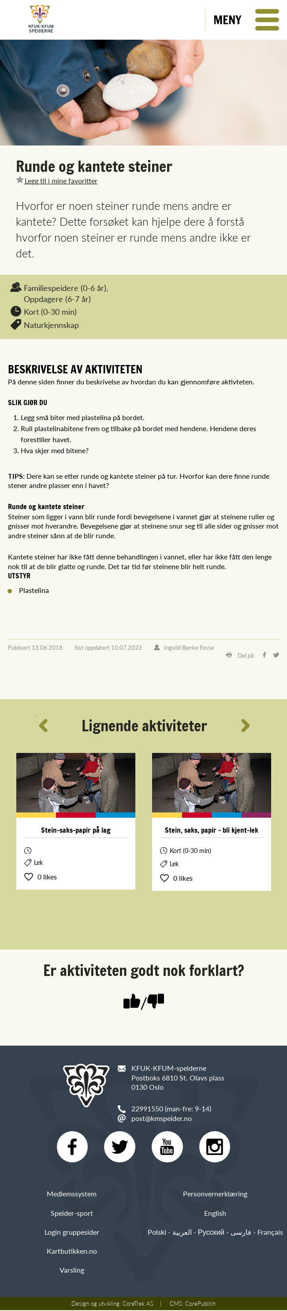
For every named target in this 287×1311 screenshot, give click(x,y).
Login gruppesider (72, 1232)
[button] (246, 20)
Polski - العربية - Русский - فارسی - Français (215, 1232)
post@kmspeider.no (161, 1118)
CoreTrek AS (138, 1304)
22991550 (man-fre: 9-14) (171, 1108)
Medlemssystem (72, 1194)
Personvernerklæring (215, 1194)
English (215, 1213)
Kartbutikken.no (72, 1251)
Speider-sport (72, 1213)
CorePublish (200, 1304)
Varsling (72, 1270)
